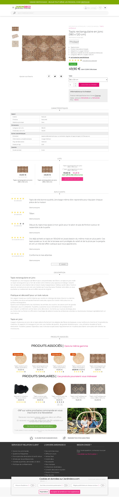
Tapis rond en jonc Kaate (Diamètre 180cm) (78, 367)
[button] (75, 84)
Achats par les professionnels (23, 459)
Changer (98, 95)
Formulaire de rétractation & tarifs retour (27, 457)
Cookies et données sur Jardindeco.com (59, 479)
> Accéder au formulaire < (87, 454)
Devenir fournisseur (52, 473)
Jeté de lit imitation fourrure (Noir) (21, 397)
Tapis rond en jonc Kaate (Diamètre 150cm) (59, 367)
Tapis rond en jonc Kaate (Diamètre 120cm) (20, 367)
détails (43, 481)
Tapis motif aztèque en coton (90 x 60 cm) (78, 397)
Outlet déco (49, 459)
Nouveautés (49, 462)
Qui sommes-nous (52, 451)
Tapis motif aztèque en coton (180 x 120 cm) (98, 397)
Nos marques (50, 465)
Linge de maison (92, 26)
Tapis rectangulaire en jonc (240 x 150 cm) (40, 367)
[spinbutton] (73, 85)
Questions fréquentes (20, 454)
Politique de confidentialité (22, 465)
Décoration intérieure (77, 26)
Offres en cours (50, 454)
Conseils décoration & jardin (55, 470)
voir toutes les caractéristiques (79, 57)
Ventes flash (49, 457)
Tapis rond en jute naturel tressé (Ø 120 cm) (40, 398)
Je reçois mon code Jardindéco (40, 427)
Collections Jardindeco (53, 467)
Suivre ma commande (21, 451)
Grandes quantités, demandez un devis (26, 462)
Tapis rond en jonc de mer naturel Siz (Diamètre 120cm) (59, 398)
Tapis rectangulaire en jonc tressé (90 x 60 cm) (98, 367)
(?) (28, 485)
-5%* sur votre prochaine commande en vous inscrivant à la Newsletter (39, 411)
